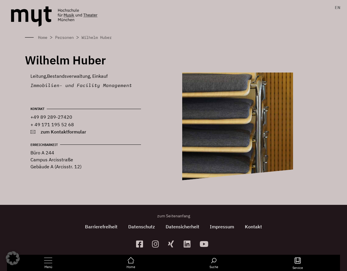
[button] (13, 258)
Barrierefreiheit (99, 227)
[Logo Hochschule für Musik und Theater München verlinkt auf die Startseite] (31, 16)
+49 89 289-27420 (51, 117)
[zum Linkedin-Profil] (189, 244)
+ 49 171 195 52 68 (52, 124)
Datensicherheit (182, 227)
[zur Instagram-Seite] (157, 244)
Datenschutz (140, 227)
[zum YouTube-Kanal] (205, 244)
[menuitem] (336, 7)
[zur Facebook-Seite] (141, 244)
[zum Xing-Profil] (173, 244)
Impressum (223, 227)
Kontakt (255, 227)
